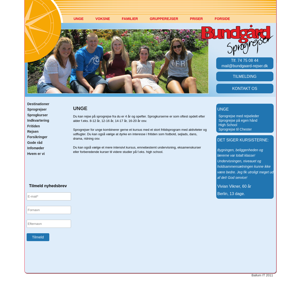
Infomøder (35, 148)
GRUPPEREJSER (164, 19)
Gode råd (34, 143)
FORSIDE (222, 19)
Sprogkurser (37, 115)
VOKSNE (102, 19)
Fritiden (33, 126)
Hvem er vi (36, 154)
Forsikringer (37, 137)
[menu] (239, 125)
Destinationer (38, 104)
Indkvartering (38, 120)
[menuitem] (82, 21)
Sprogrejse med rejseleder (239, 116)
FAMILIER (130, 19)
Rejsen (33, 131)
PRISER (196, 19)
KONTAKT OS (244, 88)
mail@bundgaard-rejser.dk (245, 66)
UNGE (79, 19)
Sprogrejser (37, 109)
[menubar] (158, 21)
